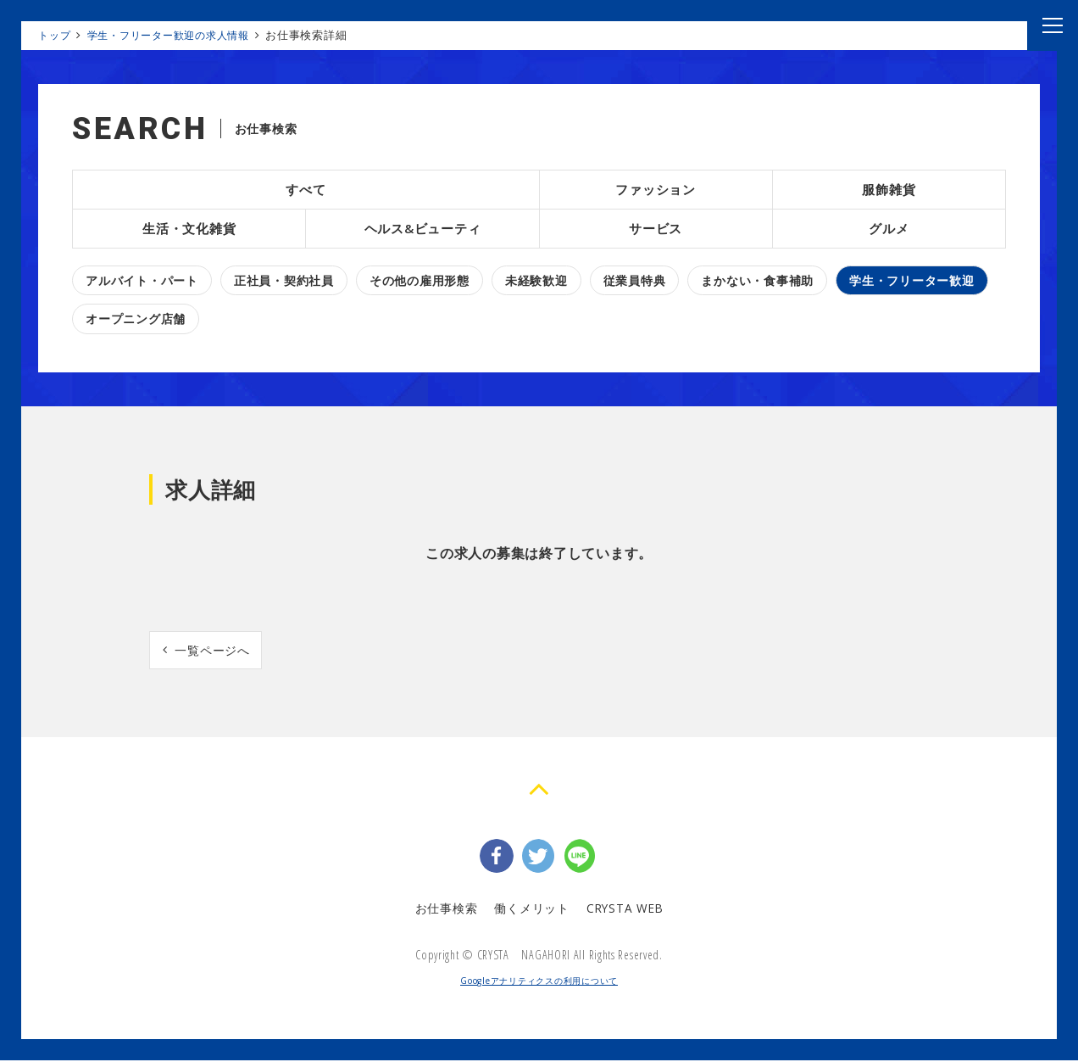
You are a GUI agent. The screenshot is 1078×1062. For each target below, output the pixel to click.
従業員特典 (634, 280)
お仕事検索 (445, 909)
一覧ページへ (213, 650)
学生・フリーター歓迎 (912, 280)
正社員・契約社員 (284, 280)
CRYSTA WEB (625, 909)
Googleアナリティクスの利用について (539, 982)
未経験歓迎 (536, 280)
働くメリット (530, 909)
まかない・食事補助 (757, 280)
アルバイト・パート (142, 280)
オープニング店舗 (136, 318)
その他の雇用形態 (420, 280)
